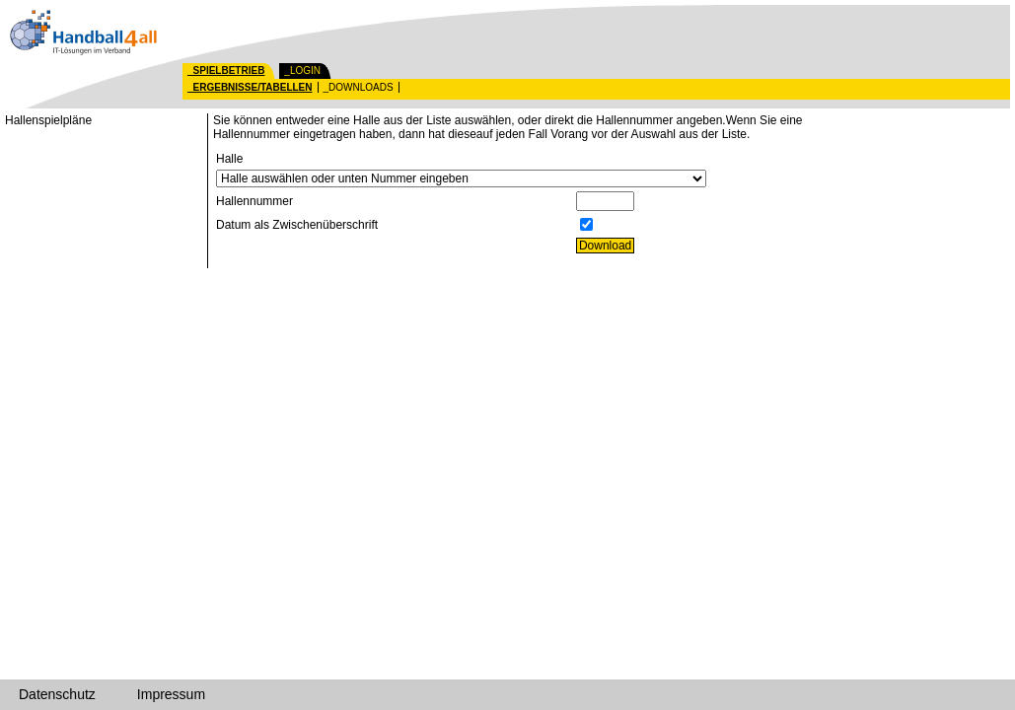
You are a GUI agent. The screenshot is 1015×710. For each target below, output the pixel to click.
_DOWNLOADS (359, 87)
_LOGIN (302, 70)
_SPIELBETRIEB (225, 70)
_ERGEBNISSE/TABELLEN (250, 87)
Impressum (171, 694)
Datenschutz (57, 694)
